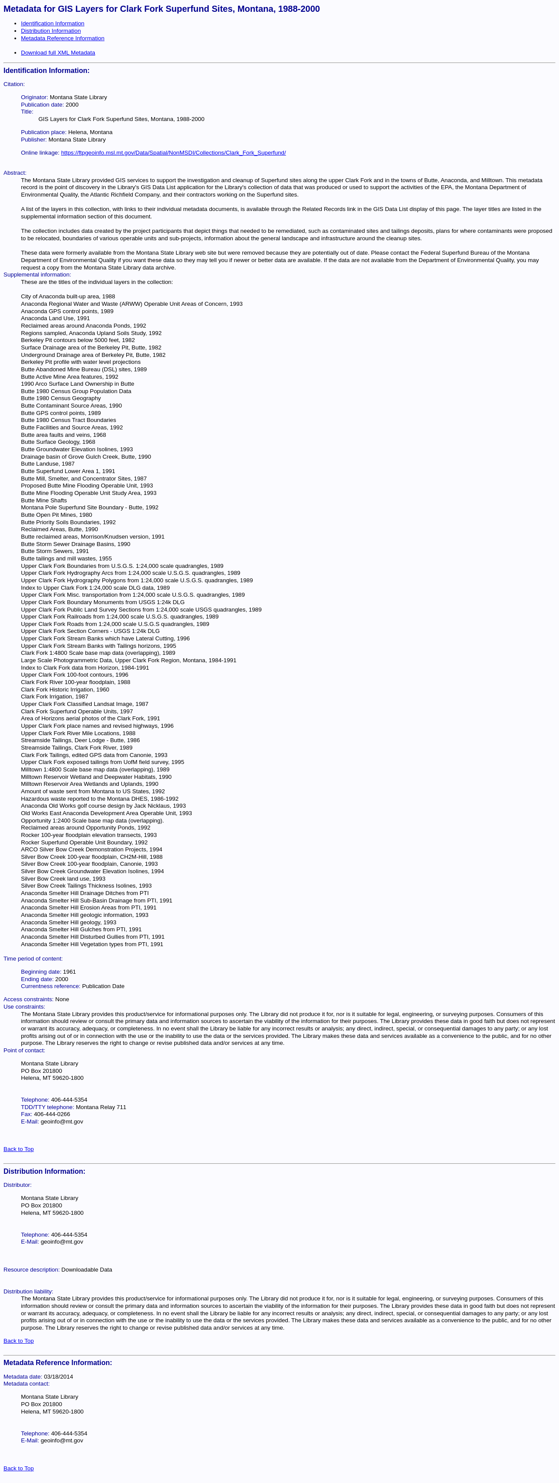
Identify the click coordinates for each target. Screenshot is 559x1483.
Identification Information (52, 23)
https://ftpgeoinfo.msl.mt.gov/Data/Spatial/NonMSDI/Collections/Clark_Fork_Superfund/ (173, 152)
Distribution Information (51, 31)
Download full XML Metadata (58, 52)
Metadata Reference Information (62, 38)
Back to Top (18, 1149)
